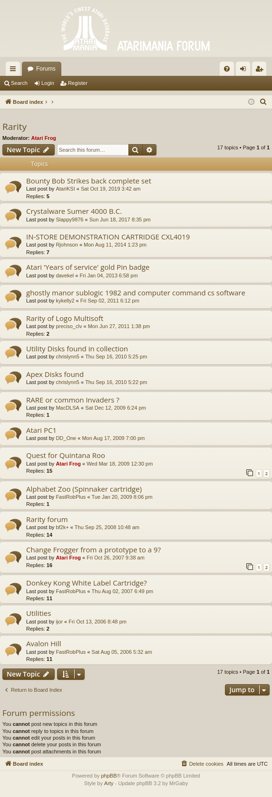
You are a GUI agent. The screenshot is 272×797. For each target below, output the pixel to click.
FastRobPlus (71, 497)
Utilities (38, 613)
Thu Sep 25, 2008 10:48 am (107, 527)
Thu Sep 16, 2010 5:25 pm (116, 356)
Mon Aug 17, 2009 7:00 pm (113, 438)
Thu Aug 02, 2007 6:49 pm (123, 591)
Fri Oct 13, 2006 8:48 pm (97, 621)
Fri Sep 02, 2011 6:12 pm (109, 300)
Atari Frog (44, 138)
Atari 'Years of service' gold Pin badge (88, 267)
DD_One (66, 438)
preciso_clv (69, 326)
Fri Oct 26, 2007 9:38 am (116, 557)
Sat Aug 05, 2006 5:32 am (122, 652)
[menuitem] (227, 69)
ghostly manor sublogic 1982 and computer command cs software (135, 292)
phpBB (109, 776)
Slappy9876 (69, 219)
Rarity (14, 126)
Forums (46, 68)
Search (19, 83)
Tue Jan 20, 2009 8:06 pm (122, 497)
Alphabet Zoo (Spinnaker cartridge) (84, 489)
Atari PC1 (41, 430)
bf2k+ (62, 527)
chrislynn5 (67, 356)
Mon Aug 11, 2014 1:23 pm (115, 244)
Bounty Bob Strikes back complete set (88, 180)
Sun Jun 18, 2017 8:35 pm (120, 219)
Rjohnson (67, 244)
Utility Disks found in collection (77, 348)
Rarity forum (47, 519)
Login (47, 83)
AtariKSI (65, 189)
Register (77, 83)
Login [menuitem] (245, 70)
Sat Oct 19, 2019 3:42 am (110, 189)
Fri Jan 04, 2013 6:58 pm (109, 275)
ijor (59, 621)
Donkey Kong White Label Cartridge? (86, 582)
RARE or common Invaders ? (72, 399)
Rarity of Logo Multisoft (64, 318)
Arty (109, 783)
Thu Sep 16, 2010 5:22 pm (116, 382)
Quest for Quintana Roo (65, 455)
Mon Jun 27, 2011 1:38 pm (119, 326)
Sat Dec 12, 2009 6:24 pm (115, 408)
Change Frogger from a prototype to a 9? (93, 549)
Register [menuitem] (261, 70)
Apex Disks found (55, 374)
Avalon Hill (43, 643)
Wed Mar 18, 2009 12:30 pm (120, 464)
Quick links (15, 70)
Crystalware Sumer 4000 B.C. (74, 211)
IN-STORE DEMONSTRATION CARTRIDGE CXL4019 (108, 236)
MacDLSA (67, 408)
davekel (65, 275)
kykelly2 (65, 300)
